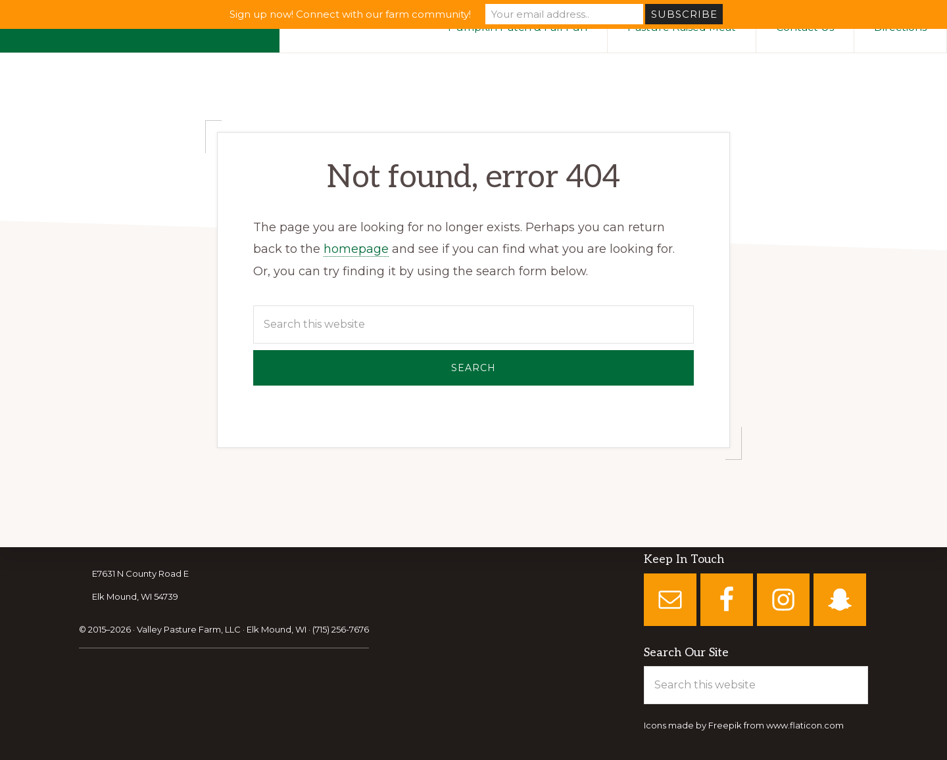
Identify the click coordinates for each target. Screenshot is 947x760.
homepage (356, 249)
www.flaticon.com (805, 726)
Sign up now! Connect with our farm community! (350, 14)
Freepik (725, 726)
